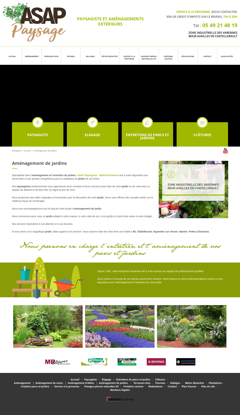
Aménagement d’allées (81, 383)
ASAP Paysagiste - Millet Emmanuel (98, 175)
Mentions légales (120, 390)
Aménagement (32, 56)
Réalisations (187, 56)
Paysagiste (37, 129)
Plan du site (208, 386)
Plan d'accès (227, 56)
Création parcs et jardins (35, 386)
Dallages (90, 56)
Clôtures (202, 129)
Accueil (12, 56)
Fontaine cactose (168, 57)
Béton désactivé (110, 56)
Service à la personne (129, 57)
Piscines (71, 56)
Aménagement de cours (49, 383)
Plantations (215, 383)
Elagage (92, 129)
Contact (207, 56)
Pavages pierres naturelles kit (149, 57)
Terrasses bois (51, 56)
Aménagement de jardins (45, 151)
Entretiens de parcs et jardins (147, 131)
